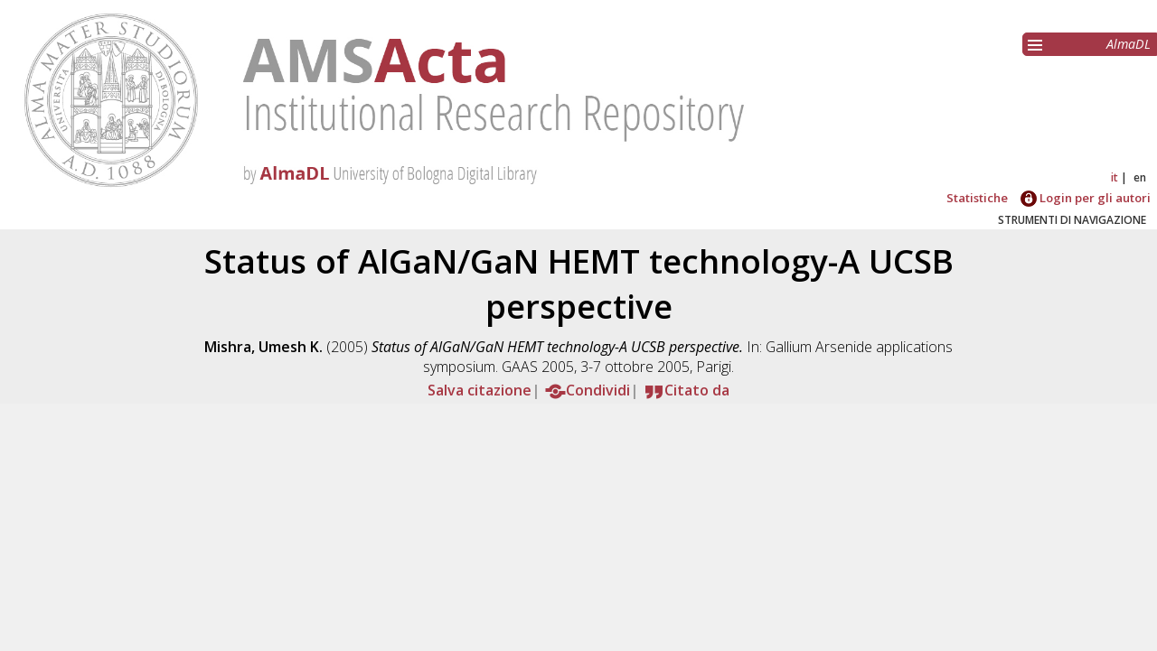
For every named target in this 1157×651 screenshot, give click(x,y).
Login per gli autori (1086, 198)
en (1139, 177)
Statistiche (977, 198)
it (1114, 177)
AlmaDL (1128, 43)
